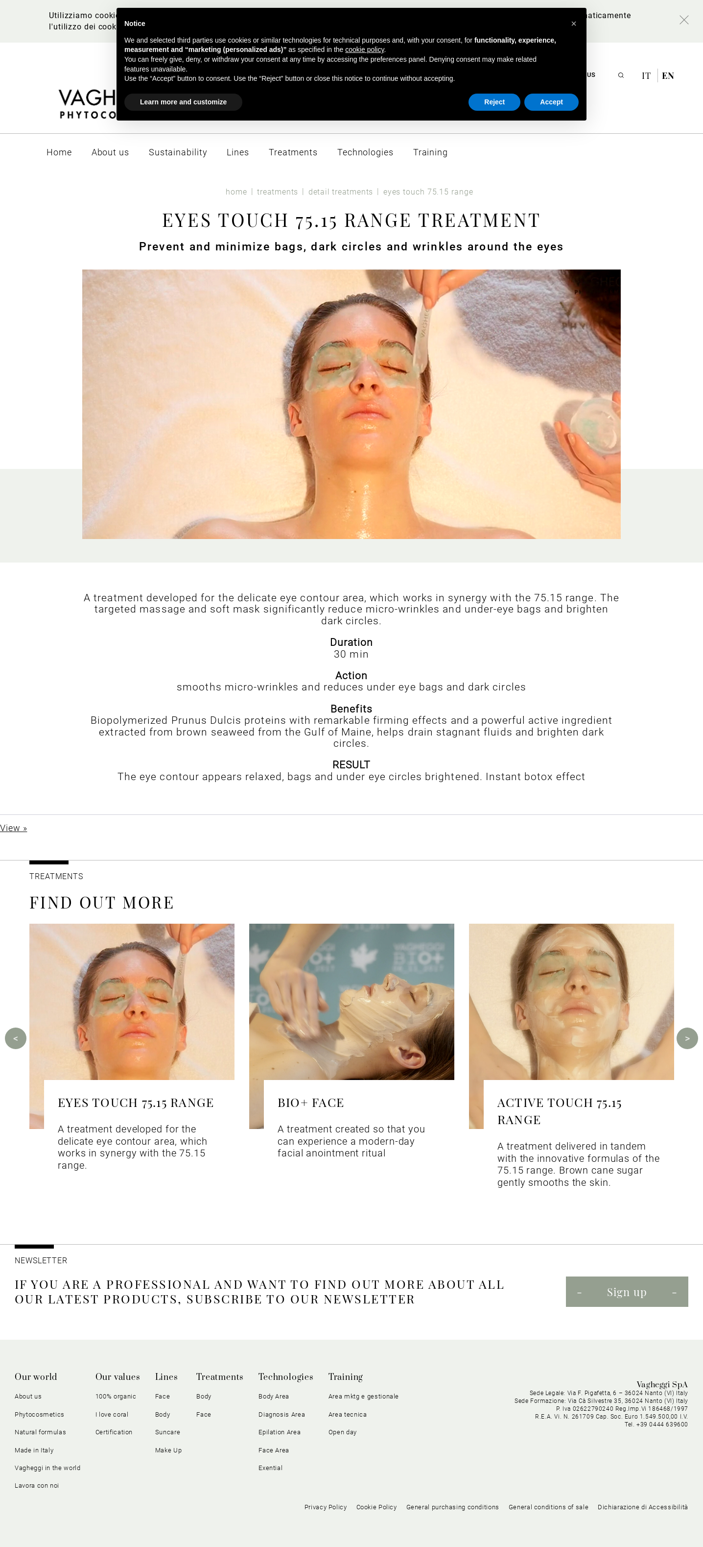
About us (28, 1396)
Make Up (168, 1450)
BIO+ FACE (311, 1102)
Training (345, 1377)
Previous (15, 1038)
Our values (118, 1377)
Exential (270, 1468)
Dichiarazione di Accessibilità (643, 1507)
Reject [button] (494, 102)
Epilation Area (279, 1432)
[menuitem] (59, 152)
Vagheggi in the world (48, 1468)
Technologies (286, 1377)
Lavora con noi (37, 1485)
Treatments (220, 1377)
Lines (166, 1377)
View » (13, 828)
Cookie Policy (376, 1507)
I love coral (112, 1414)
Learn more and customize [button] (183, 102)
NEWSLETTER (41, 1260)
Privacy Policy (326, 1507)
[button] (574, 23)
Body (162, 1414)
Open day (342, 1432)
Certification (114, 1432)
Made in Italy (34, 1450)
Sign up (627, 1291)
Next (687, 1038)
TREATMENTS (57, 876)
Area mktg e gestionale (363, 1396)
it (648, 75)
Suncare (168, 1432)
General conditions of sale (548, 1507)
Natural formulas (40, 1432)
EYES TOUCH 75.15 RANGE (136, 1102)
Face (162, 1396)
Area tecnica (347, 1414)
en (668, 75)
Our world (36, 1377)
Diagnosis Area (281, 1414)
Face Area (273, 1450)
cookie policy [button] (364, 49)
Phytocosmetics (40, 1414)
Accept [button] (551, 102)
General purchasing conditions (452, 1507)
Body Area (273, 1396)
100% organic (116, 1396)
